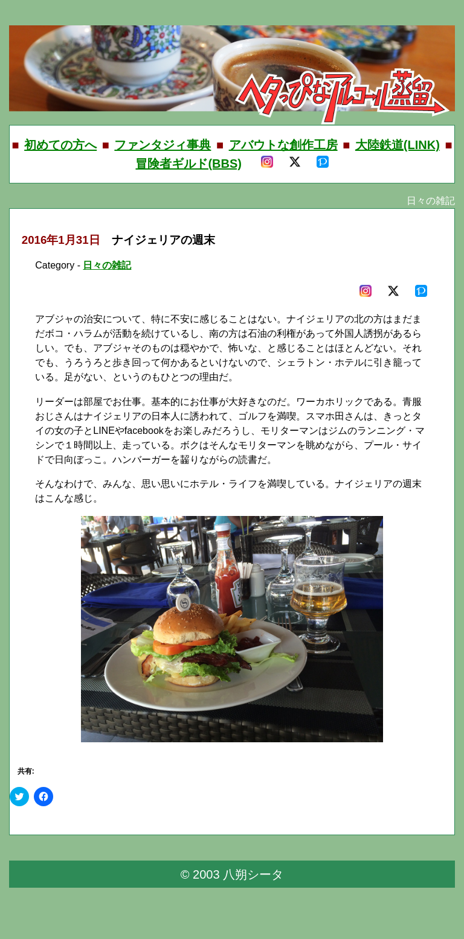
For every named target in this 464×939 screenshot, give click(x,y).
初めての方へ (60, 144)
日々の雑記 (107, 265)
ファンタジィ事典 (162, 144)
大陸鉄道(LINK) (397, 144)
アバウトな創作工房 (283, 144)
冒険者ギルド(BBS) (188, 163)
